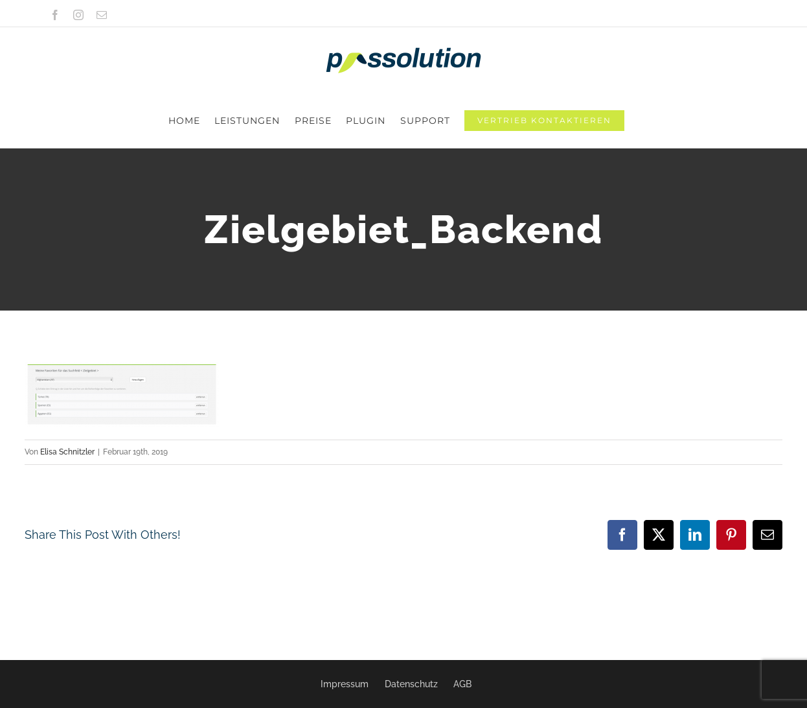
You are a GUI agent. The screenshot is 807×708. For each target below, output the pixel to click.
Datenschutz (411, 684)
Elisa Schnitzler (67, 397)
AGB (462, 684)
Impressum (345, 684)
